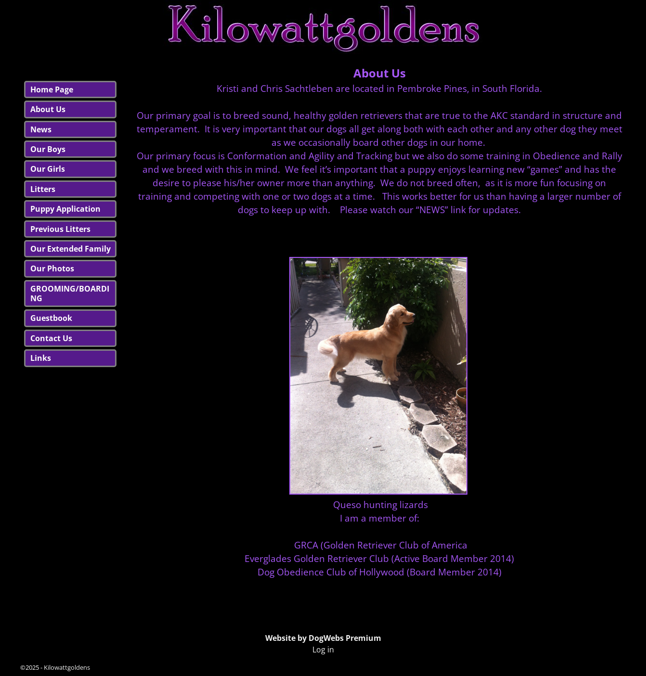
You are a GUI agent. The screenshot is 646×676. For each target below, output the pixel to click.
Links (40, 358)
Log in (323, 649)
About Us (47, 109)
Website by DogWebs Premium (323, 638)
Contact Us (51, 338)
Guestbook (51, 318)
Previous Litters (60, 229)
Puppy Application (65, 209)
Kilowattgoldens (67, 667)
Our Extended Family (70, 248)
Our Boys (47, 149)
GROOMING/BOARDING (69, 293)
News (41, 129)
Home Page (51, 89)
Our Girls (47, 169)
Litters (42, 189)
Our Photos (52, 268)
